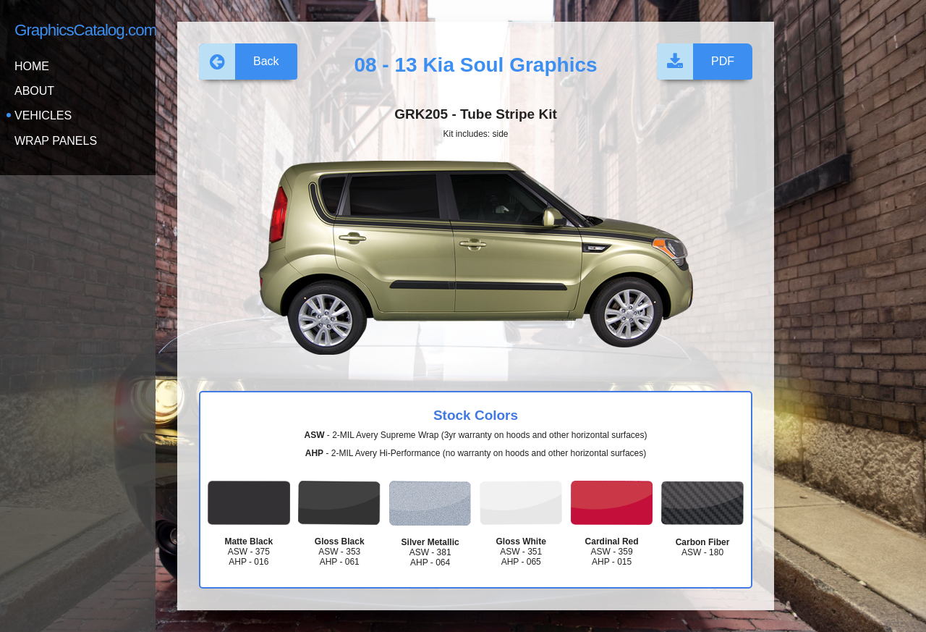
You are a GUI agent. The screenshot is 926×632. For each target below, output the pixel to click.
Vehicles (43, 115)
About (34, 91)
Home (31, 66)
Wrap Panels (55, 141)
